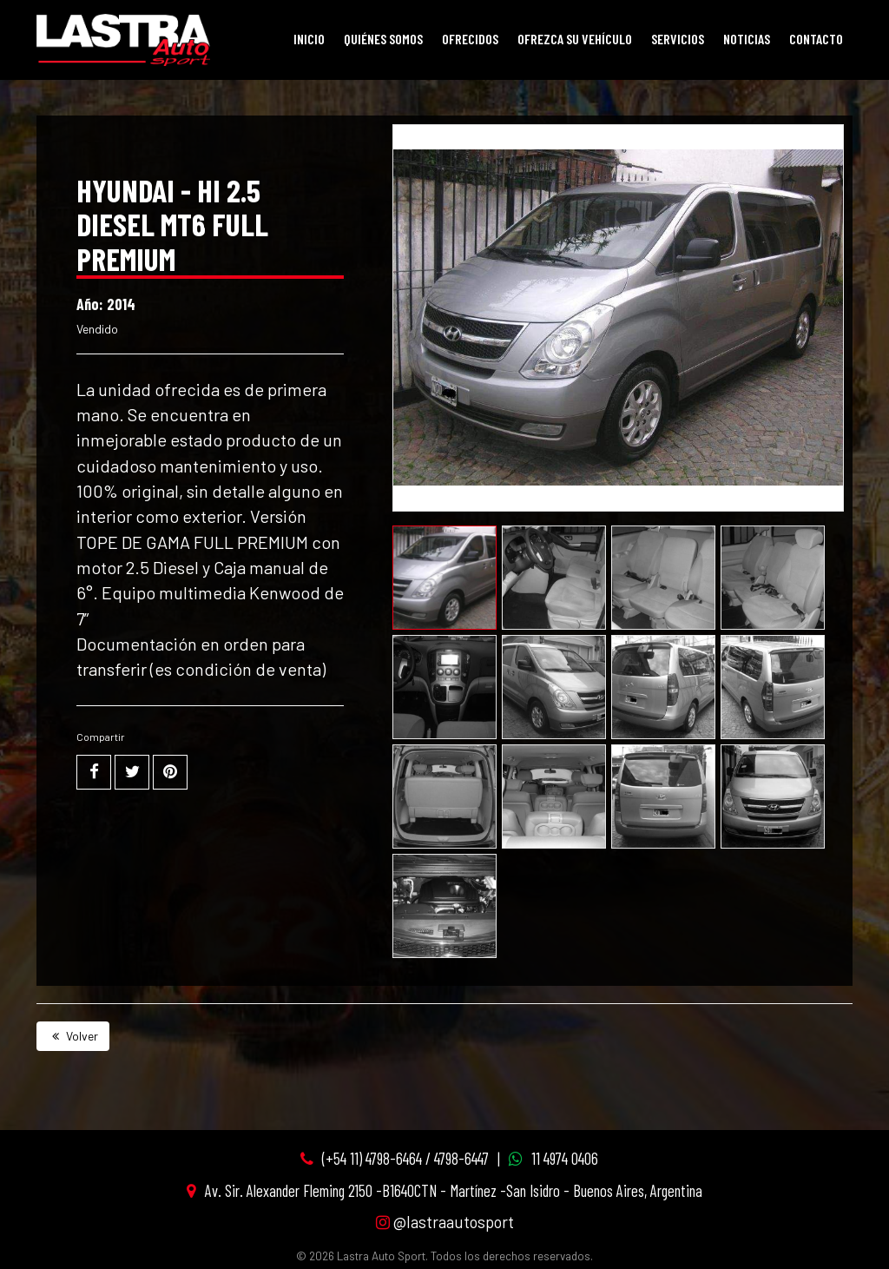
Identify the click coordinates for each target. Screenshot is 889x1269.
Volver (73, 1035)
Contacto (816, 38)
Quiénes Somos (383, 38)
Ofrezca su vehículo (574, 38)
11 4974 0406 (564, 1158)
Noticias (746, 38)
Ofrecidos (470, 38)
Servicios (677, 38)
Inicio (309, 38)
